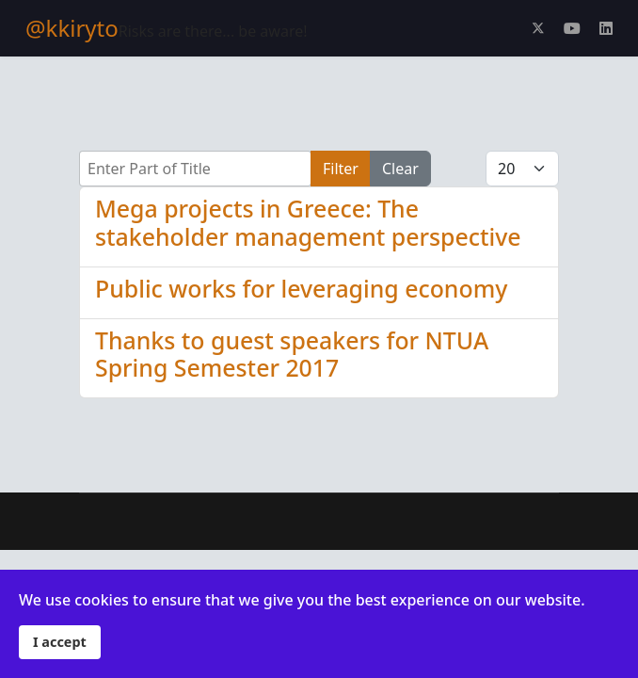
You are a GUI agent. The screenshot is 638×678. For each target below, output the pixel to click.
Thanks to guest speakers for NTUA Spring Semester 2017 (291, 354)
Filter (341, 168)
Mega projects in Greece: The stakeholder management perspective (308, 222)
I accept (60, 642)
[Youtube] (572, 28)
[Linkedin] (606, 28)
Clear (400, 168)
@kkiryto (72, 28)
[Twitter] (538, 28)
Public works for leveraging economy (301, 288)
